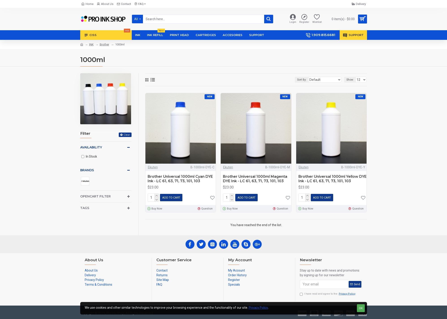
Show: (351, 79)
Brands (87, 170)
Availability (91, 147)
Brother (104, 44)
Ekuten (153, 167)
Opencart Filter (95, 196)
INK (91, 44)
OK (361, 308)
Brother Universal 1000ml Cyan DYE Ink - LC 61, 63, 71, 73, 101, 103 (180, 178)
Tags (84, 208)
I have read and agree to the (328, 293)
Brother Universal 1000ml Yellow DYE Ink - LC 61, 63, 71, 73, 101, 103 (332, 178)
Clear (126, 134)
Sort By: (309, 79)
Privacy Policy (258, 307)
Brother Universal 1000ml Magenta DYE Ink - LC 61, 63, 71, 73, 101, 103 (255, 178)
